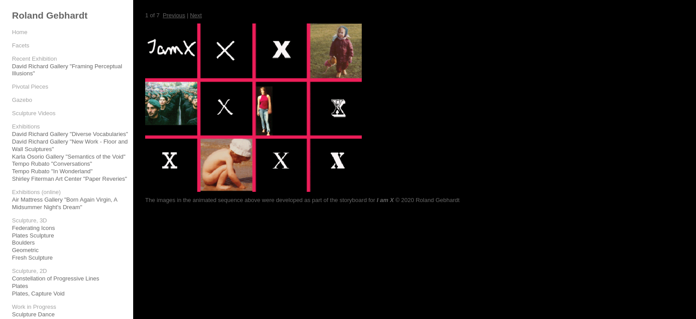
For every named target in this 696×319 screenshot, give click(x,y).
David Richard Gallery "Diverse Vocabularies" (70, 134)
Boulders (23, 242)
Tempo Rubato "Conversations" (52, 163)
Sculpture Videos (33, 113)
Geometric (25, 250)
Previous (174, 15)
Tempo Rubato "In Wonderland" (52, 171)
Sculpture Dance (33, 314)
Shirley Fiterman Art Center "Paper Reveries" (69, 178)
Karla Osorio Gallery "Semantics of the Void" (69, 156)
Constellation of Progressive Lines (55, 278)
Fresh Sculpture (32, 257)
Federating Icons (33, 228)
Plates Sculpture (33, 235)
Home (20, 32)
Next (196, 15)
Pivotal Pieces (30, 86)
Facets (20, 45)
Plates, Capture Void (38, 293)
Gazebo (22, 100)
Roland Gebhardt (49, 15)
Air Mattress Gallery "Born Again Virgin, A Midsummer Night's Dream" (64, 203)
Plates (20, 286)
